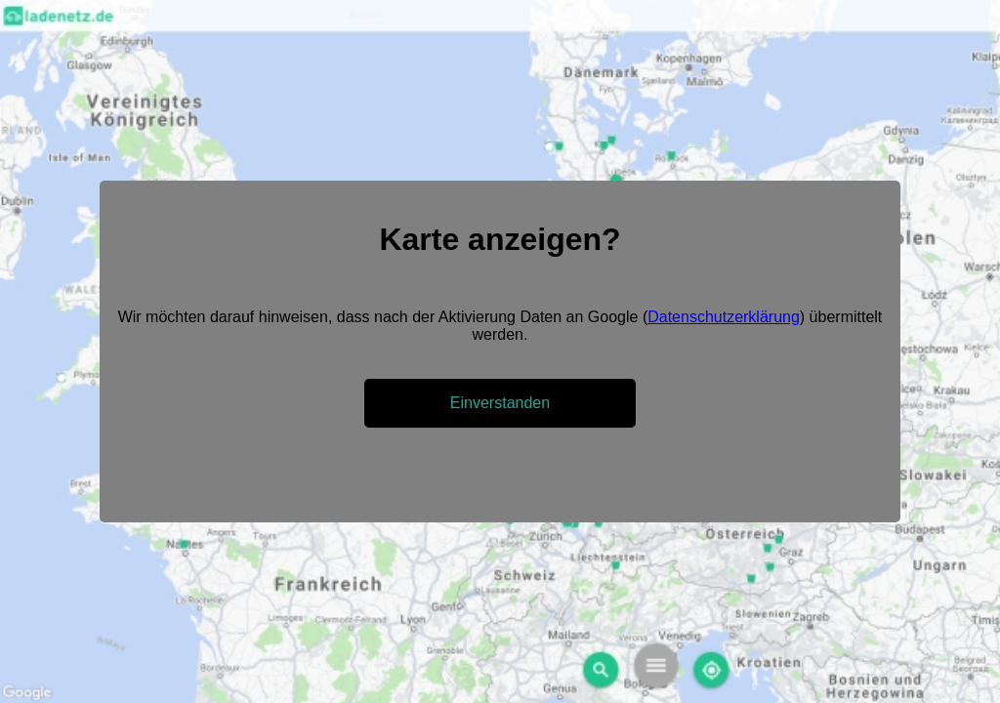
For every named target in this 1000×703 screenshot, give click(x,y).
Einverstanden (500, 402)
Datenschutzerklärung (723, 317)
